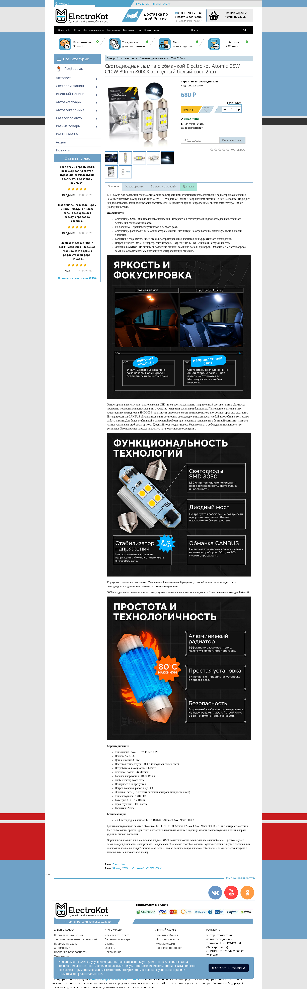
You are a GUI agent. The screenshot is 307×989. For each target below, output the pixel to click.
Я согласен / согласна (228, 968)
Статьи (109, 943)
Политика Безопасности (70, 952)
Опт (139, 29)
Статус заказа (151, 29)
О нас (77, 29)
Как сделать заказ (117, 935)
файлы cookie (157, 962)
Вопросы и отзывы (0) (163, 186)
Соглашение (113, 952)
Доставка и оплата (93, 29)
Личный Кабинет (167, 935)
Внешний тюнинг (70, 94)
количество (234, 102)
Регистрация (161, 3)
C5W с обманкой (133, 868)
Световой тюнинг (70, 86)
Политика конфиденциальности (80, 974)
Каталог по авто (69, 118)
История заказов (167, 939)
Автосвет (63, 78)
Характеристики (135, 186)
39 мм (116, 868)
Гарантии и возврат (118, 939)
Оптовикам (61, 956)
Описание (113, 186)
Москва (62, 3)
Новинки (63, 150)
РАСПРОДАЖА (67, 134)
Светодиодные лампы (153, 58)
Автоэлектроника (70, 110)
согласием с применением (76, 970)
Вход (140, 3)
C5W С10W (177, 58)
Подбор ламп (70, 69)
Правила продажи (66, 943)
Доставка (188, 186)
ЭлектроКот (65, 29)
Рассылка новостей (169, 948)
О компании (62, 948)
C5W (158, 868)
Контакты (128, 29)
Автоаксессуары (68, 102)
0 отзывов (238, 149)
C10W (150, 868)
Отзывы (110, 948)
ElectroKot (119, 864)
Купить (189, 110)
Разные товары (68, 126)
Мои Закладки (165, 943)
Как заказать (113, 29)
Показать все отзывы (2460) (77, 278)
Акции (61, 142)
